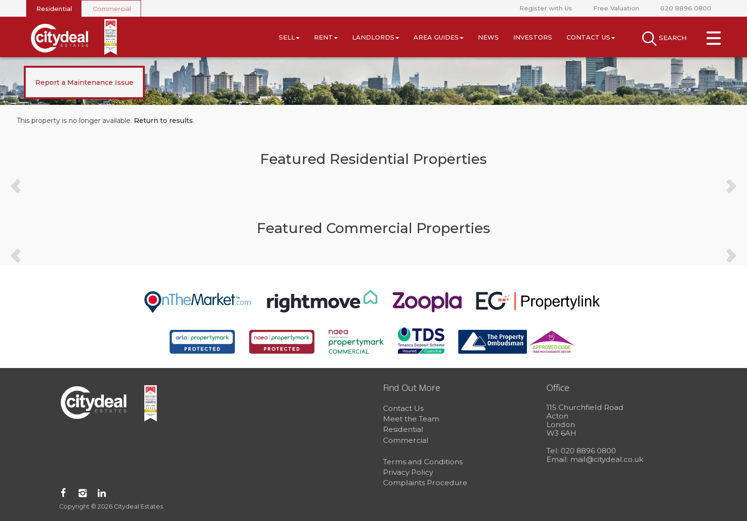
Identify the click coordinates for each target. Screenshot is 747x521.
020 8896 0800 (685, 8)
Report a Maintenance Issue (84, 82)
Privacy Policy (408, 472)
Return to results (163, 120)
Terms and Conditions (423, 461)
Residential (54, 8)
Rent (326, 37)
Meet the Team (411, 418)
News (488, 37)
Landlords (375, 37)
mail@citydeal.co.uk (607, 459)
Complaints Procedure (425, 482)
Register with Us (545, 8)
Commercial (112, 8)
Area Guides (439, 37)
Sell (289, 37)
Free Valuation (616, 8)
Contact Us (590, 37)
